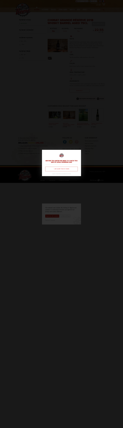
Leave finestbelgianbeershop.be (61, 174)
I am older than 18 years (61, 169)
